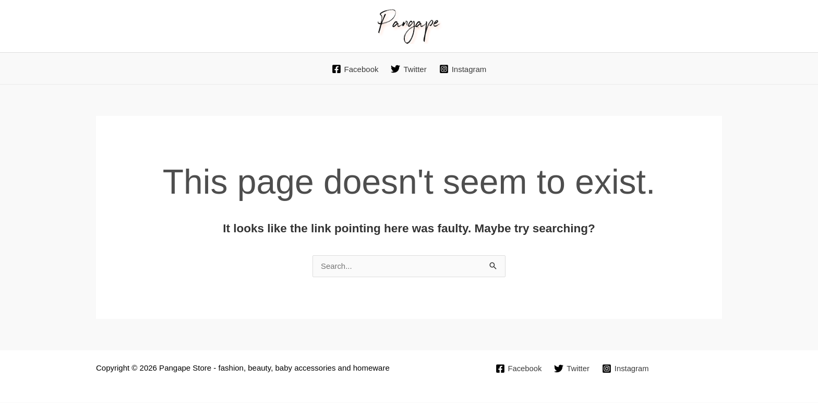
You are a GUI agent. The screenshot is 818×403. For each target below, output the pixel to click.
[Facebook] (355, 69)
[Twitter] (408, 69)
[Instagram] (463, 69)
